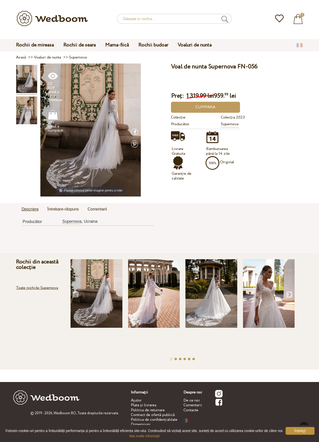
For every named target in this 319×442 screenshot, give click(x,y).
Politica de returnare (148, 410)
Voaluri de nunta (195, 45)
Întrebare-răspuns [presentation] (63, 209)
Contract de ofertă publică (153, 415)
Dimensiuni (141, 424)
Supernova (230, 124)
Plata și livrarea (143, 405)
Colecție (178, 117)
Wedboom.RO (65, 413)
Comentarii (192, 405)
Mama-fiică (117, 45)
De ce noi (191, 400)
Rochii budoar (153, 45)
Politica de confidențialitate (154, 419)
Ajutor (136, 400)
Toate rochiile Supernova (37, 288)
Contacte (190, 410)
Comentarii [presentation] (97, 209)
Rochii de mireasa (35, 45)
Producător (180, 124)
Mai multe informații (144, 436)
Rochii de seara (79, 45)
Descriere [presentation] (29, 209)
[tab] (29, 209)
